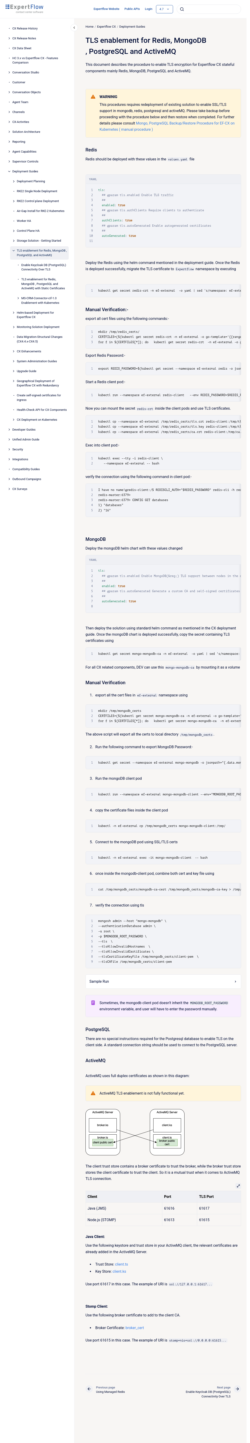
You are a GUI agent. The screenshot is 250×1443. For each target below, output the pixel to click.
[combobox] (209, 9)
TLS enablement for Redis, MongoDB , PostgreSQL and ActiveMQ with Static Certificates (43, 284)
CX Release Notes (24, 38)
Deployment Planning (31, 181)
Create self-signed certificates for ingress (39, 398)
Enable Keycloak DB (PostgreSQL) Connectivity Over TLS (43, 267)
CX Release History (25, 28)
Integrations (20, 459)
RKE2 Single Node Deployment (37, 191)
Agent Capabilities (24, 151)
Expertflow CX (106, 26)
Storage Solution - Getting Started (39, 240)
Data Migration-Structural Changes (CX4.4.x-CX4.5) (39, 339)
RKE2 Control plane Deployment (38, 201)
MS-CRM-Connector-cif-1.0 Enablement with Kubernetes (40, 300)
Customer (19, 82)
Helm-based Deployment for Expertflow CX (35, 315)
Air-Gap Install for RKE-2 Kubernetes (40, 211)
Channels (18, 112)
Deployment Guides (25, 171)
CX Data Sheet (21, 48)
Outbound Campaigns (26, 479)
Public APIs (132, 9)
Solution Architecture (26, 131)
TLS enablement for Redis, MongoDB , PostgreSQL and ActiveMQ (42, 253)
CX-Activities (20, 122)
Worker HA (24, 221)
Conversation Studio (25, 72)
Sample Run (99, 981)
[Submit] (182, 9)
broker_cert (134, 1328)
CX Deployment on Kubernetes (37, 419)
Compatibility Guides (26, 469)
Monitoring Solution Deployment (38, 327)
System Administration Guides (37, 361)
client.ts (121, 1264)
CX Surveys (19, 489)
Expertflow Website (106, 9)
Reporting (18, 141)
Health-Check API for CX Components (42, 409)
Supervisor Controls (25, 161)
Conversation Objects (26, 92)
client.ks (119, 1271)
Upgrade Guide (26, 371)
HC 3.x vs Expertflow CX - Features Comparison (35, 60)
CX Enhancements (29, 351)
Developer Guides (24, 429)
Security (17, 449)
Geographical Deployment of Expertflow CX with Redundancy (38, 383)
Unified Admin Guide (26, 439)
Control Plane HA (28, 230)
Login (148, 9)
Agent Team (20, 102)
